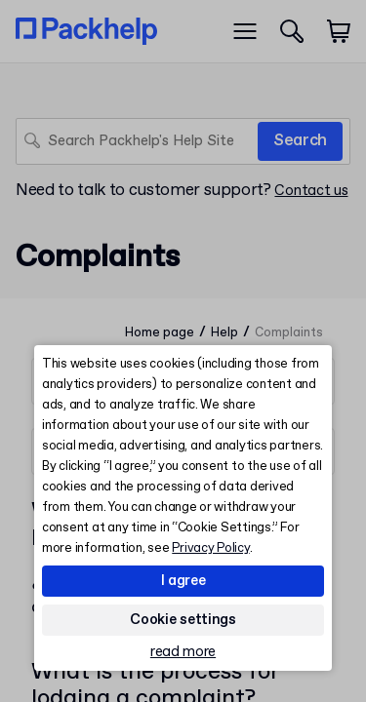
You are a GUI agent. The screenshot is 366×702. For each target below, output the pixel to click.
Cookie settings (183, 620)
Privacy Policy (210, 548)
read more (183, 653)
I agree (183, 581)
